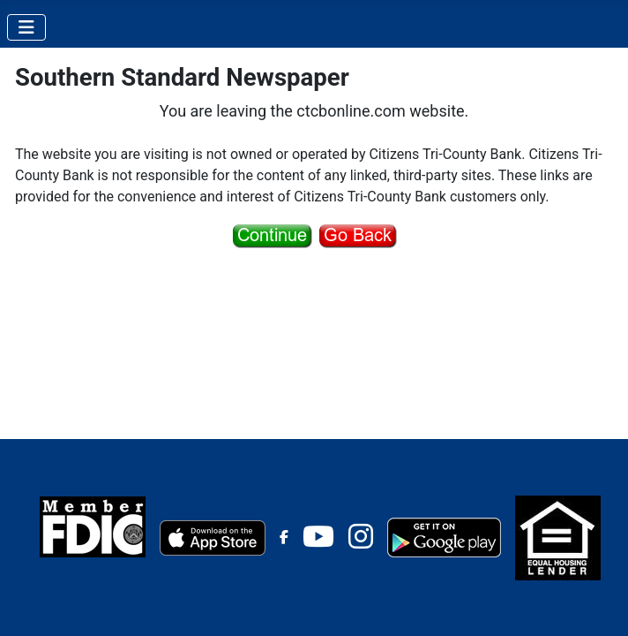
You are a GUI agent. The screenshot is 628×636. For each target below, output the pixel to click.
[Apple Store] (212, 536)
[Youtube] (318, 542)
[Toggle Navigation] (26, 27)
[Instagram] (360, 542)
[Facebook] (284, 537)
